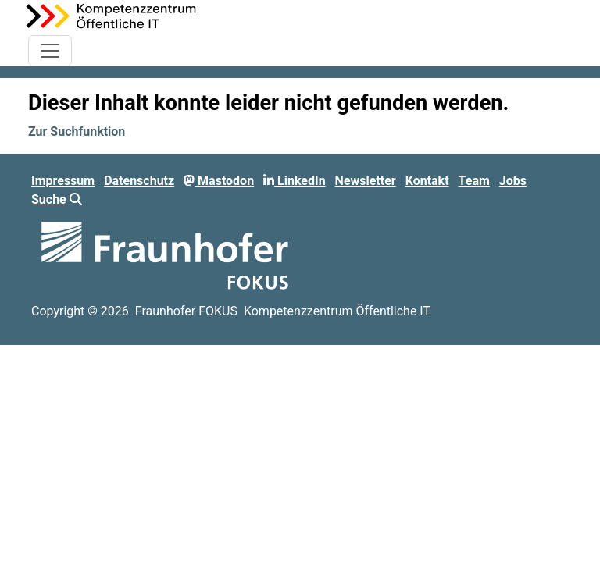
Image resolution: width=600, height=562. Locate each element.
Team (474, 180)
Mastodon (219, 180)
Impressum (63, 180)
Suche (56, 199)
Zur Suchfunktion (76, 131)
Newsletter (365, 180)
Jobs (513, 180)
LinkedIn (294, 180)
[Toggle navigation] (50, 50)
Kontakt (427, 180)
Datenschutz (139, 180)
